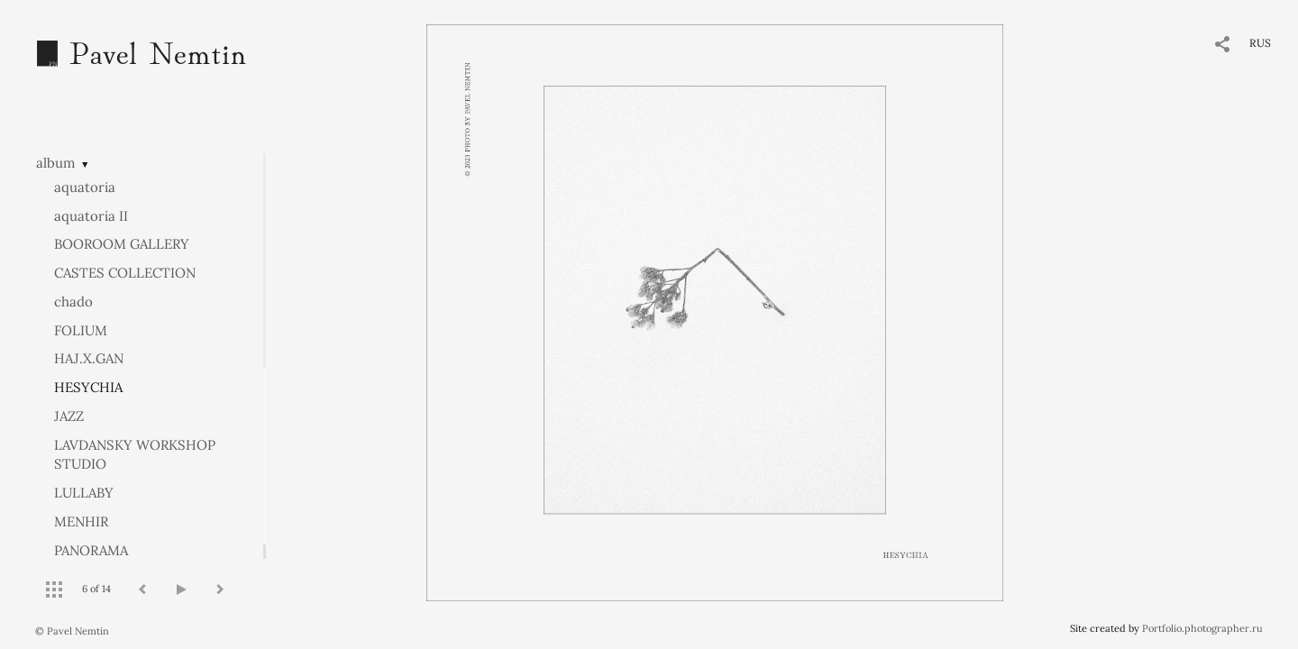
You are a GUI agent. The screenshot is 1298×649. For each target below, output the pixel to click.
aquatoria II (91, 215)
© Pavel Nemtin (72, 631)
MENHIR (81, 521)
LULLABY (84, 492)
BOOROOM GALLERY (121, 243)
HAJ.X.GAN (88, 358)
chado (73, 301)
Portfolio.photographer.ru (1202, 628)
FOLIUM (80, 330)
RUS (1260, 43)
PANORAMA (91, 550)
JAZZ (69, 416)
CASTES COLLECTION (125, 272)
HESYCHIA (88, 387)
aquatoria (84, 187)
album (55, 162)
